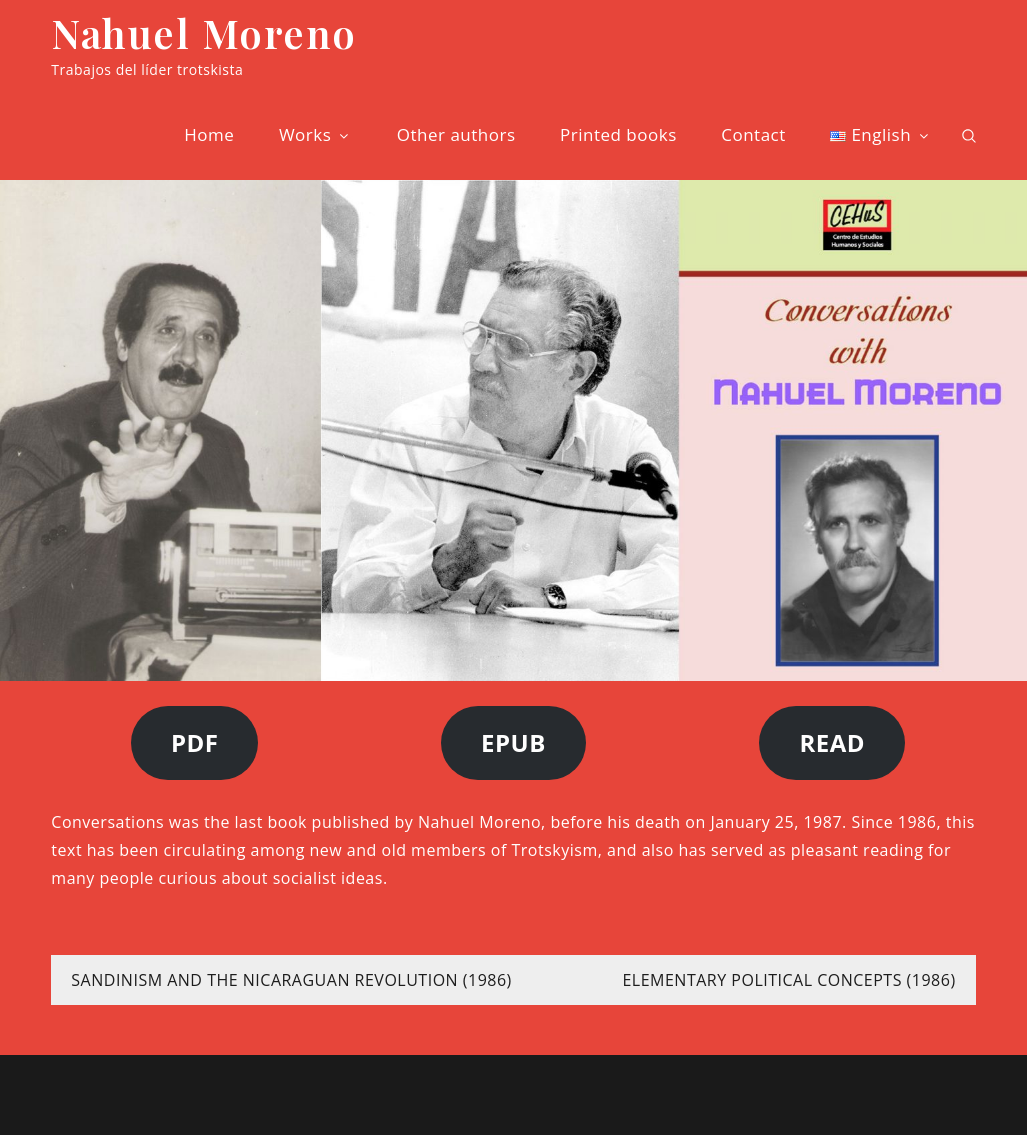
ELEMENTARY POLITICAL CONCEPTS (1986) (788, 980)
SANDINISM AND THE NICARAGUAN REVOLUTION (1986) (291, 980)
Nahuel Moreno (204, 32)
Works (315, 134)
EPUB (513, 742)
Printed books (618, 134)
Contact (753, 134)
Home (209, 134)
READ (832, 742)
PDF (195, 742)
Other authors (456, 134)
